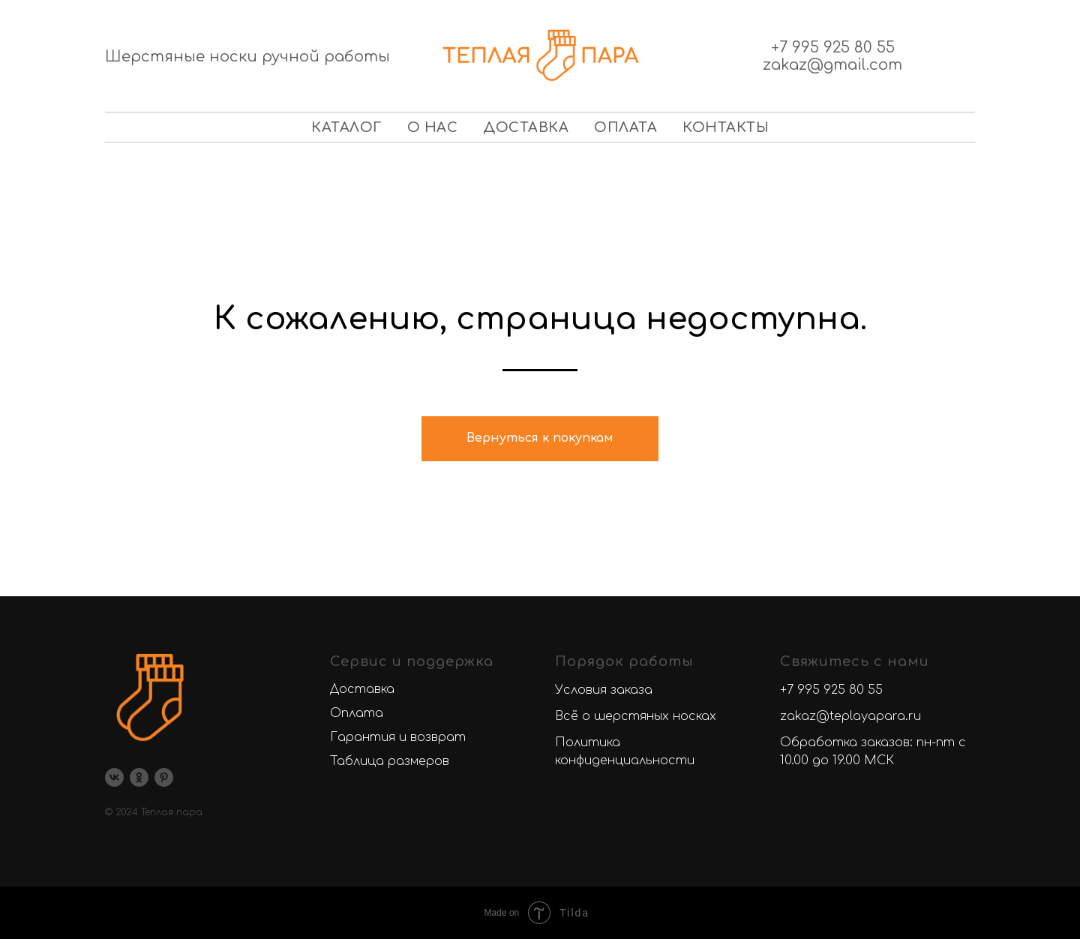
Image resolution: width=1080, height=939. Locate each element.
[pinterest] (163, 777)
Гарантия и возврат (398, 737)
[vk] (114, 777)
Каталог (346, 127)
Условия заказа (603, 690)
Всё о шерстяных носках (635, 716)
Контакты (725, 127)
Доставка (525, 127)
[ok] (139, 777)
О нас (432, 127)
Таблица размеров (389, 761)
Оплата (625, 127)
